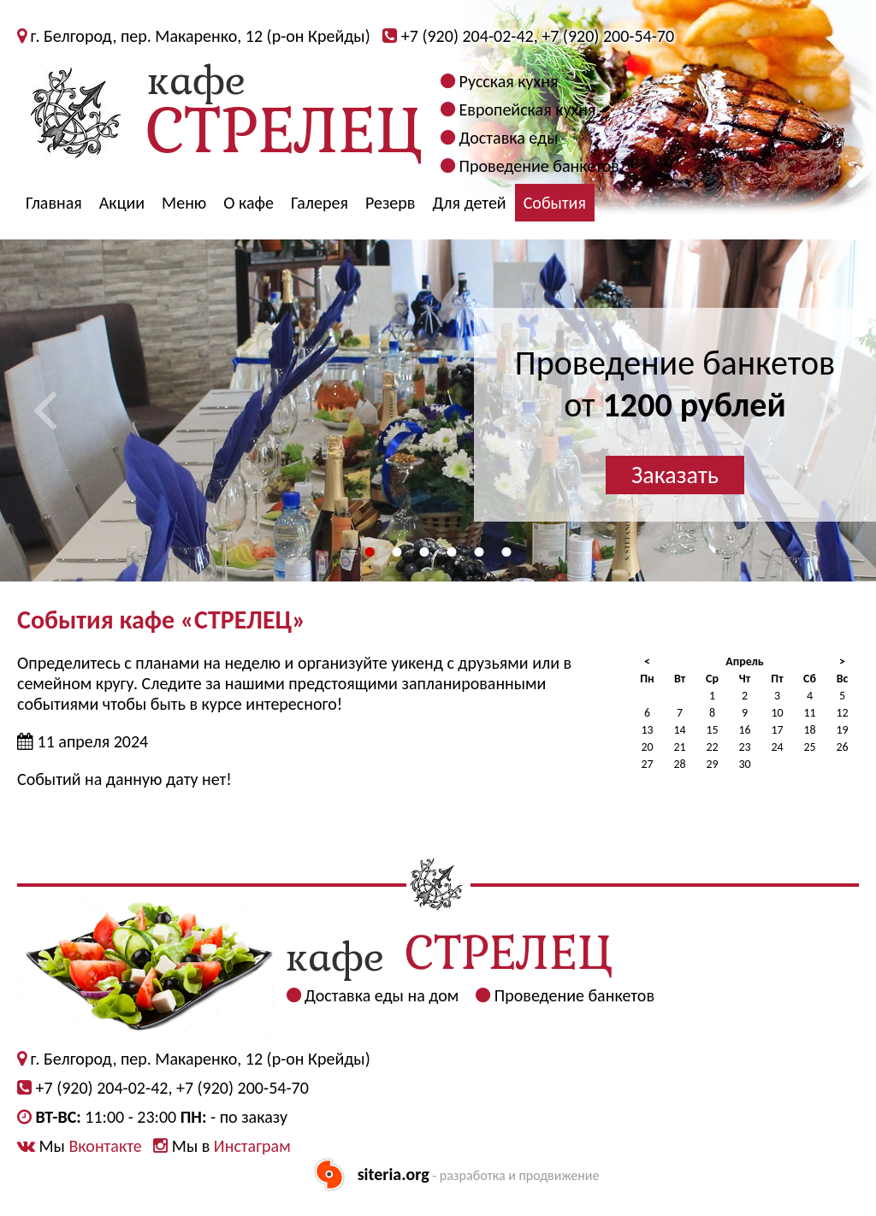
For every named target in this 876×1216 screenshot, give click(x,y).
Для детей (469, 202)
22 (712, 747)
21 (679, 747)
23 (744, 747)
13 (647, 730)
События (555, 202)
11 (809, 712)
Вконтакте (104, 1146)
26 (842, 747)
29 (712, 764)
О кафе (248, 202)
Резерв (390, 202)
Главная (54, 202)
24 (777, 747)
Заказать (675, 475)
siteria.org (393, 1174)
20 (647, 747)
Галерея (319, 202)
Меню (184, 202)
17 (777, 730)
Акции (122, 202)
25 (809, 747)
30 (744, 764)
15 (712, 730)
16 (744, 730)
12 (842, 712)
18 (809, 730)
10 (777, 712)
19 (842, 730)
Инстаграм (252, 1146)
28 (679, 764)
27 (647, 764)
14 (679, 730)
